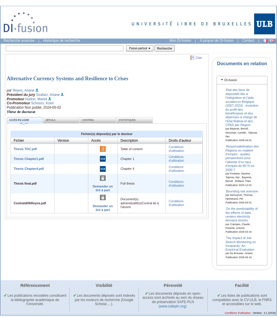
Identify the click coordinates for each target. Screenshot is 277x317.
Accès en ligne (19, 121)
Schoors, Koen (42, 103)
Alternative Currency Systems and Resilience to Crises (67, 78)
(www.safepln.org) (172, 306)
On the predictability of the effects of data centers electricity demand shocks (242, 214)
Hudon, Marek (36, 99)
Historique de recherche (61, 41)
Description (129, 141)
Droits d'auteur (180, 141)
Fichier (19, 141)
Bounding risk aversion (242, 191)
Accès (96, 141)
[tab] (242, 80)
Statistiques (127, 120)
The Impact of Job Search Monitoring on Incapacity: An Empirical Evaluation (241, 243)
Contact (248, 41)
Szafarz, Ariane (48, 95)
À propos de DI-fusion (216, 41)
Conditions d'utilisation (176, 148)
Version (63, 141)
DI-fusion (230, 80)
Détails (50, 120)
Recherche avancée (19, 41)
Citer (199, 57)
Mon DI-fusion (180, 41)
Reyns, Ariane (24, 90)
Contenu (88, 120)
